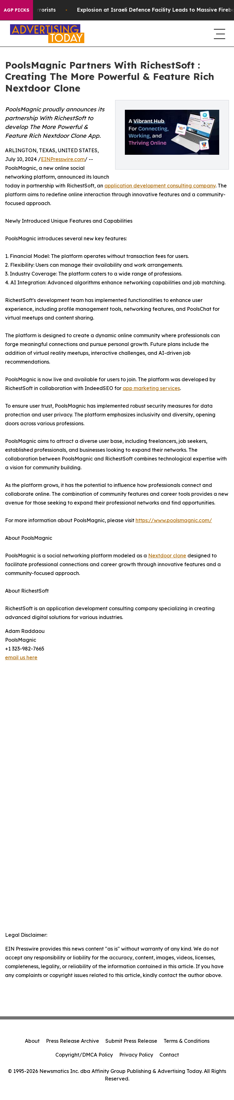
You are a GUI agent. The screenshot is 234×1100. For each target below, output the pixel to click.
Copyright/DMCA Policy (84, 1055)
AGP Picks (16, 10)
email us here (21, 657)
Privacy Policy (136, 1055)
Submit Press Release (131, 1041)
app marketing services (151, 388)
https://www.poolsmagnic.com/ (174, 520)
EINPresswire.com (63, 159)
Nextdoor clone (167, 555)
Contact (169, 1055)
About (32, 1041)
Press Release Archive (72, 1041)
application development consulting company (159, 185)
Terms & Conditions (186, 1041)
